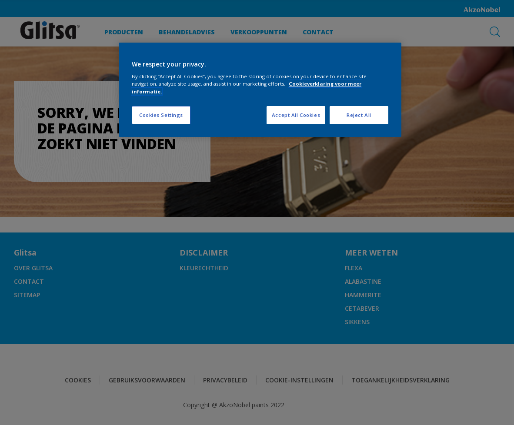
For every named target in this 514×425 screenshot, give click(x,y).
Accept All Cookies (296, 115)
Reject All (359, 115)
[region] (260, 90)
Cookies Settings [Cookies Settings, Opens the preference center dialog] (161, 115)
